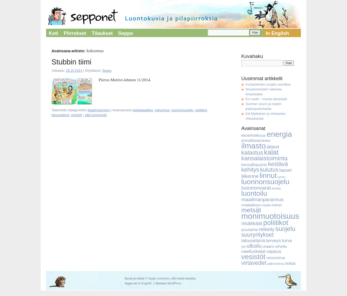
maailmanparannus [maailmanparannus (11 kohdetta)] (262, 199)
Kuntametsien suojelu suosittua (268, 84)
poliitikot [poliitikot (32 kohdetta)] (275, 222)
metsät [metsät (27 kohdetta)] (251, 210)
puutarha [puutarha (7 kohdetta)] (249, 229)
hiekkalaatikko (143, 110)
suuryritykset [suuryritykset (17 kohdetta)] (257, 235)
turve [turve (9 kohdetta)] (287, 240)
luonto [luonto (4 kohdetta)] (276, 188)
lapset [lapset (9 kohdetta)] (285, 170)
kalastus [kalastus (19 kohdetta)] (252, 152)
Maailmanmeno (99, 110)
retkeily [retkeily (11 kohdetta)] (266, 229)
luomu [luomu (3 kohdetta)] (281, 176)
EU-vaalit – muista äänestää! (266, 99)
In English (277, 33)
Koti (53, 33)
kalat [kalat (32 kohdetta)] (271, 152)
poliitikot (201, 110)
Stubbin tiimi (71, 62)
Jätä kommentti (96, 115)
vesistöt (76, 115)
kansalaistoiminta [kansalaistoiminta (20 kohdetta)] (264, 158)
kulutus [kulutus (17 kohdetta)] (269, 170)
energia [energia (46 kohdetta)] (279, 134)
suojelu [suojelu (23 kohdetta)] (285, 228)
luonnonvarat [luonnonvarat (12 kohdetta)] (256, 188)
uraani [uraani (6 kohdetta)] (268, 246)
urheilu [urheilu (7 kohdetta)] (281, 246)
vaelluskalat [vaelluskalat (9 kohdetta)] (253, 251)
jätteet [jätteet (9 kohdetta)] (273, 146)
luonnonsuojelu (183, 110)
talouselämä (60, 115)
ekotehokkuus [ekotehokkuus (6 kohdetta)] (253, 135)
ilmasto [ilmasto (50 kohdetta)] (253, 145)
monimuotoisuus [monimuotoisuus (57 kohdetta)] (270, 216)
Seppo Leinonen (159, 278)
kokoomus (162, 110)
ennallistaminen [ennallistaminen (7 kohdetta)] (256, 140)
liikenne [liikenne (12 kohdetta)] (250, 176)
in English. (145, 283)
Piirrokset (75, 33)
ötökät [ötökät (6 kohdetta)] (290, 263)
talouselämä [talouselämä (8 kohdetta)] (253, 240)
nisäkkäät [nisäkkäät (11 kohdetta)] (251, 223)
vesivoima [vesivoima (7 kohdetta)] (275, 257)
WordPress (174, 283)
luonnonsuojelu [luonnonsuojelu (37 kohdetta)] (265, 182)
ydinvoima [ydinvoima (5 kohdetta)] (275, 264)
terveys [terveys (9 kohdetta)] (273, 240)
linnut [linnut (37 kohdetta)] (268, 175)
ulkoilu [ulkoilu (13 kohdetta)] (254, 246)
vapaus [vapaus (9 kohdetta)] (273, 251)
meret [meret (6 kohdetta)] (277, 205)
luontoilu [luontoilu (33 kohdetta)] (254, 193)
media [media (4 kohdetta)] (266, 205)
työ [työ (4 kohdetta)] (243, 247)
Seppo (125, 33)
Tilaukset (102, 33)
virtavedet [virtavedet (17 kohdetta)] (253, 263)
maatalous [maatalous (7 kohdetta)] (251, 205)
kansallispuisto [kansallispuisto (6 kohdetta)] (254, 164)
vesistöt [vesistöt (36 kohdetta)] (253, 257)
